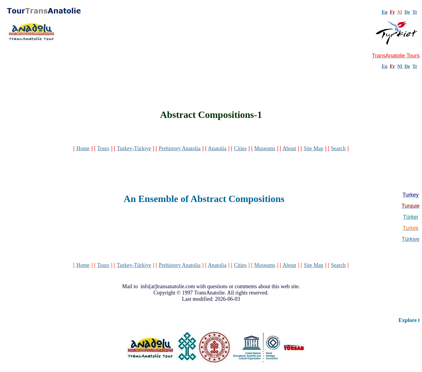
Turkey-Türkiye (134, 148)
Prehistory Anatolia (179, 148)
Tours (103, 148)
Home (83, 148)
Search (338, 148)
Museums (264, 148)
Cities (240, 148)
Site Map (313, 148)
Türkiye (410, 239)
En (385, 66)
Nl (399, 66)
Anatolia (217, 148)
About (289, 148)
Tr (414, 12)
